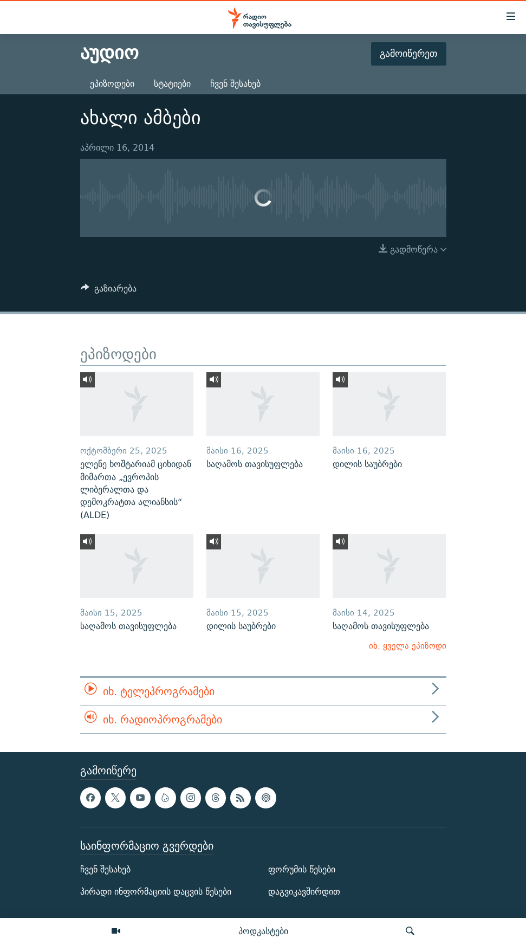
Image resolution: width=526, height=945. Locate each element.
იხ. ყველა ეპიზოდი (407, 645)
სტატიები (172, 83)
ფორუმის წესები (301, 869)
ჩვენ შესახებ (235, 83)
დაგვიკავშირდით (304, 891)
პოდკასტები (263, 930)
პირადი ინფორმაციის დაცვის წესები (155, 891)
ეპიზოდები (112, 83)
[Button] (109, 291)
